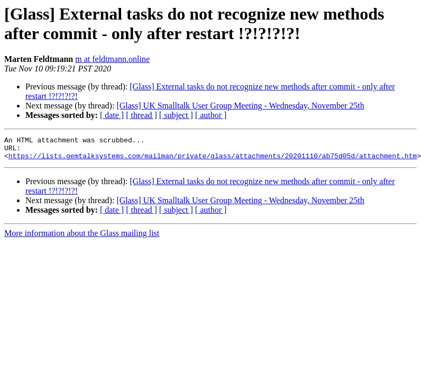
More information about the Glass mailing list (81, 237)
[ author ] (211, 115)
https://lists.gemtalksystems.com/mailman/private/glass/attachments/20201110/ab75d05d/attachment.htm (212, 160)
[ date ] (112, 115)
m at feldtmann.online (112, 59)
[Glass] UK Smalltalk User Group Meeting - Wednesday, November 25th (240, 105)
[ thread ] (141, 115)
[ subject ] (176, 115)
